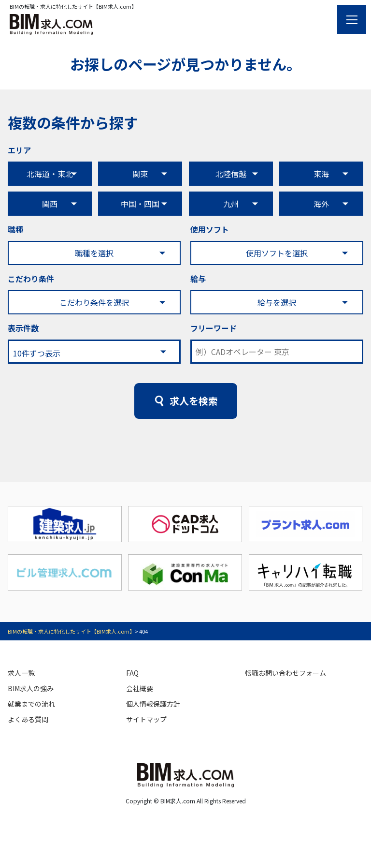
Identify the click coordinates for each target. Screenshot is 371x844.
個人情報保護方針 (153, 704)
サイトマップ (146, 719)
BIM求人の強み (31, 688)
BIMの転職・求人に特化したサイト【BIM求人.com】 (71, 631)
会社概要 (139, 688)
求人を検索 (194, 401)
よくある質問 (28, 719)
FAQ (132, 673)
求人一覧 (21, 673)
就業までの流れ (31, 704)
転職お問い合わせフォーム (285, 673)
